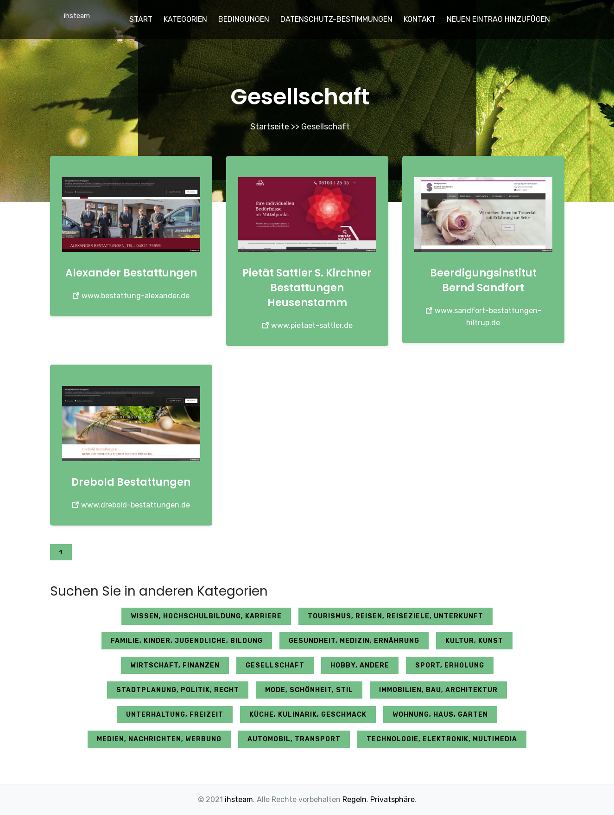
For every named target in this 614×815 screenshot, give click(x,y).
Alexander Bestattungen (131, 273)
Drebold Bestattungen (130, 482)
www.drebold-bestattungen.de (131, 505)
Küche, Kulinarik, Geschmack (308, 715)
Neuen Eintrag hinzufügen (498, 19)
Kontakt (420, 19)
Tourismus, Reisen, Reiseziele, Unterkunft (395, 616)
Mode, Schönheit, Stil (309, 690)
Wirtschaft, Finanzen (175, 665)
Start (140, 19)
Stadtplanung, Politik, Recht (177, 690)
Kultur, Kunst (474, 641)
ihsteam (77, 16)
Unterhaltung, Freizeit (174, 715)
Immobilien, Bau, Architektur (438, 690)
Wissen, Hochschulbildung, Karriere (206, 616)
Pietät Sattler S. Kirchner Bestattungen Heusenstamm (307, 288)
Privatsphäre (392, 799)
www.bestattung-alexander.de (131, 295)
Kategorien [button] (185, 19)
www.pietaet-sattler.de (307, 325)
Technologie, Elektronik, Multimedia (442, 739)
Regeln (354, 799)
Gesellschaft (275, 665)
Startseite (269, 127)
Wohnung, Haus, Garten (440, 715)
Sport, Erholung (449, 665)
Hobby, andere (359, 665)
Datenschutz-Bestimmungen (336, 19)
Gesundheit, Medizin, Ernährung (354, 641)
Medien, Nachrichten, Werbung (159, 739)
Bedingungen (243, 19)
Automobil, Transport (294, 739)
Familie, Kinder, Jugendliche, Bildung (187, 641)
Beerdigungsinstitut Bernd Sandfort (483, 280)
